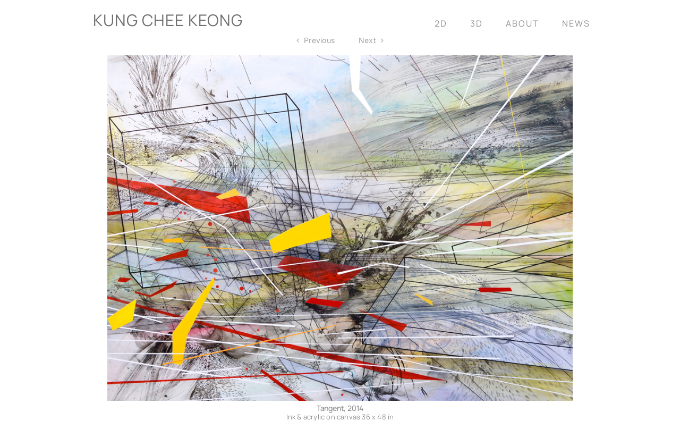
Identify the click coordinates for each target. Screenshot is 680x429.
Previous (319, 40)
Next (367, 40)
